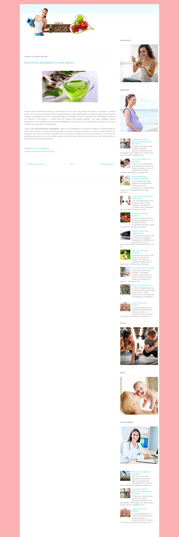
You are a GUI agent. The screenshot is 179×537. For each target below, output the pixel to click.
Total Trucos (53, 176)
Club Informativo (62, 174)
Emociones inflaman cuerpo (143, 268)
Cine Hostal (60, 176)
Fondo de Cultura (72, 174)
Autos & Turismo (80, 176)
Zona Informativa (29, 174)
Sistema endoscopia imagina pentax (140, 232)
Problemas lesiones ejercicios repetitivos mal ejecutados (142, 141)
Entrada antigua (106, 164)
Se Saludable (46, 179)
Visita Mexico (55, 179)
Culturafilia (74, 179)
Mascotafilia (100, 176)
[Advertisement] (66, 45)
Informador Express (50, 174)
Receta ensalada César (141, 285)
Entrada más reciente (35, 164)
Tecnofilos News (104, 174)
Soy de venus (32, 176)
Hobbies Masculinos (92, 174)
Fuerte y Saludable (43, 176)
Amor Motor (81, 179)
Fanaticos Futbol (91, 176)
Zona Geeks (82, 174)
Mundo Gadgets (70, 176)
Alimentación (36, 151)
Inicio (72, 164)
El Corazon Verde (65, 179)
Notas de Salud (48, 151)
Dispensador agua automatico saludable (140, 177)
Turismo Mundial (37, 179)
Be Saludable (39, 174)
